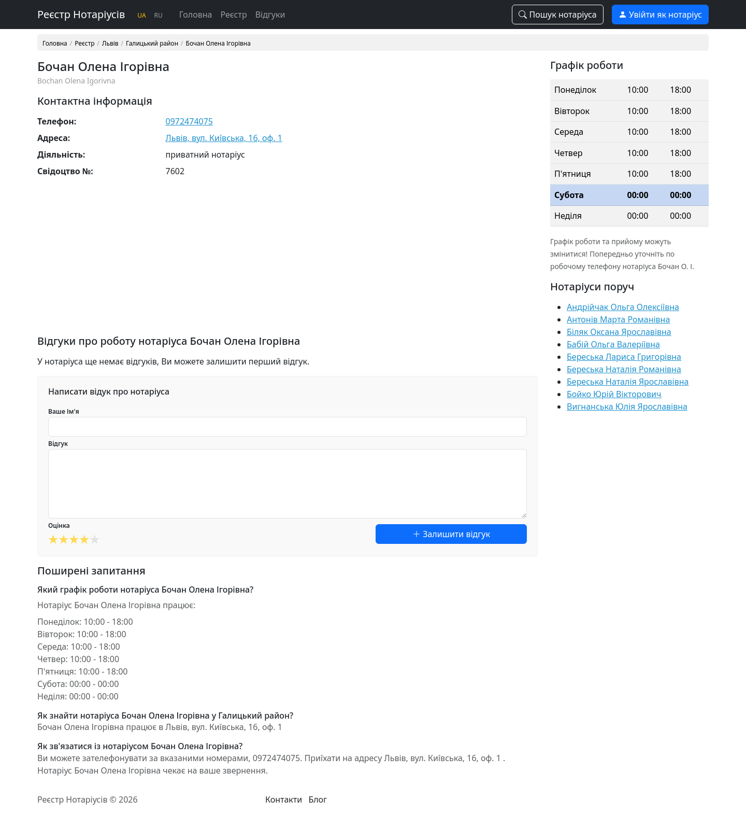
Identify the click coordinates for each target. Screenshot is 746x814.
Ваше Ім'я (63, 411)
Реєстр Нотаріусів (81, 14)
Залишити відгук (451, 534)
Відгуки (270, 14)
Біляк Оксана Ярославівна (619, 332)
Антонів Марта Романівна (618, 319)
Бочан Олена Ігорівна (218, 43)
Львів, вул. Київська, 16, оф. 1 (224, 138)
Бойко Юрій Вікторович (614, 394)
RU (158, 15)
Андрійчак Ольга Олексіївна (623, 307)
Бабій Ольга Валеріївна (613, 344)
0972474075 (189, 121)
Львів (110, 43)
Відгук (58, 443)
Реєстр (234, 14)
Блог (317, 799)
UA (141, 15)
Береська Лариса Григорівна (624, 356)
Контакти (283, 799)
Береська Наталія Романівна (624, 369)
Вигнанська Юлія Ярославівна (627, 406)
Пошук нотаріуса (557, 14)
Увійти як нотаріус (660, 14)
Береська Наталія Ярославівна (627, 381)
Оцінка (59, 525)
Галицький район (152, 43)
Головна (195, 14)
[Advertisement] (287, 262)
